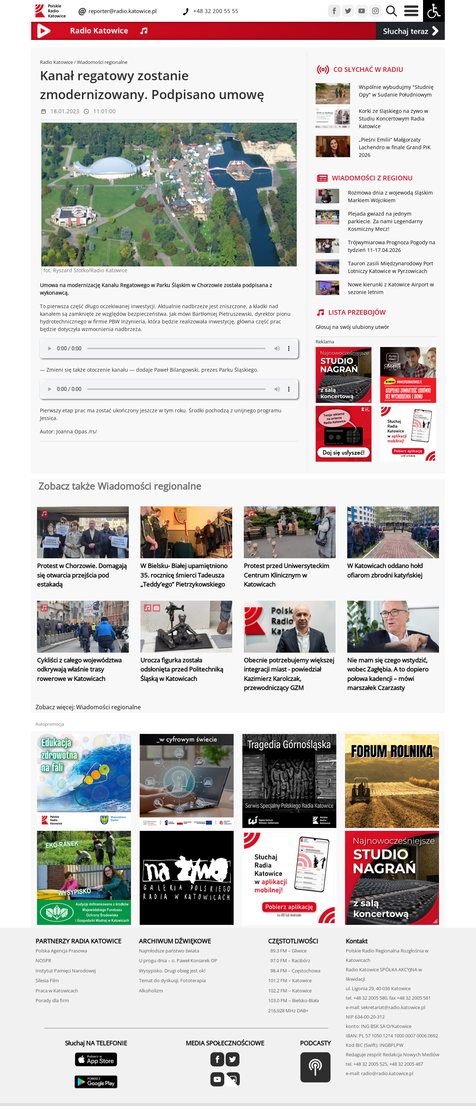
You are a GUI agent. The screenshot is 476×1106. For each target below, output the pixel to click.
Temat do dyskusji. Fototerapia (172, 980)
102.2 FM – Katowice (290, 990)
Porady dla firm (52, 1000)
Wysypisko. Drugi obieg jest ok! (172, 970)
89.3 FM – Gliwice (287, 950)
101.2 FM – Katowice (290, 980)
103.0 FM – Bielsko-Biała (293, 1000)
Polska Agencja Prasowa (61, 950)
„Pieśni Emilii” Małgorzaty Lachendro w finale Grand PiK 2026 (395, 147)
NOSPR (43, 960)
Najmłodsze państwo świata (169, 950)
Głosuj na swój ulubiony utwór (352, 326)
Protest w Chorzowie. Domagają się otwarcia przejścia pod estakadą (82, 575)
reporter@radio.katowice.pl (122, 11)
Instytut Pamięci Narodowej (66, 970)
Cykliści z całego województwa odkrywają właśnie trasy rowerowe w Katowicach (79, 669)
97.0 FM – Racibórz (289, 960)
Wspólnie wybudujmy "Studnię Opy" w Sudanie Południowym (396, 90)
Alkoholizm (151, 990)
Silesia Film (47, 980)
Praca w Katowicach (57, 990)
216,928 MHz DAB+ (288, 1010)
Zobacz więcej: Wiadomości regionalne (88, 707)
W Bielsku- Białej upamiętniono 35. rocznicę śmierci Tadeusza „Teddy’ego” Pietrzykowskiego (183, 575)
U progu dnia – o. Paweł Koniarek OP (178, 960)
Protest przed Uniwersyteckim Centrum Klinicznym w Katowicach (286, 575)
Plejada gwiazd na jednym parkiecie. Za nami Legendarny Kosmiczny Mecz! (385, 221)
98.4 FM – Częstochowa (294, 970)
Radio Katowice (56, 62)
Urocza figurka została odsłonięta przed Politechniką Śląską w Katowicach (181, 669)
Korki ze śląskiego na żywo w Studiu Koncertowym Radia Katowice (393, 118)
